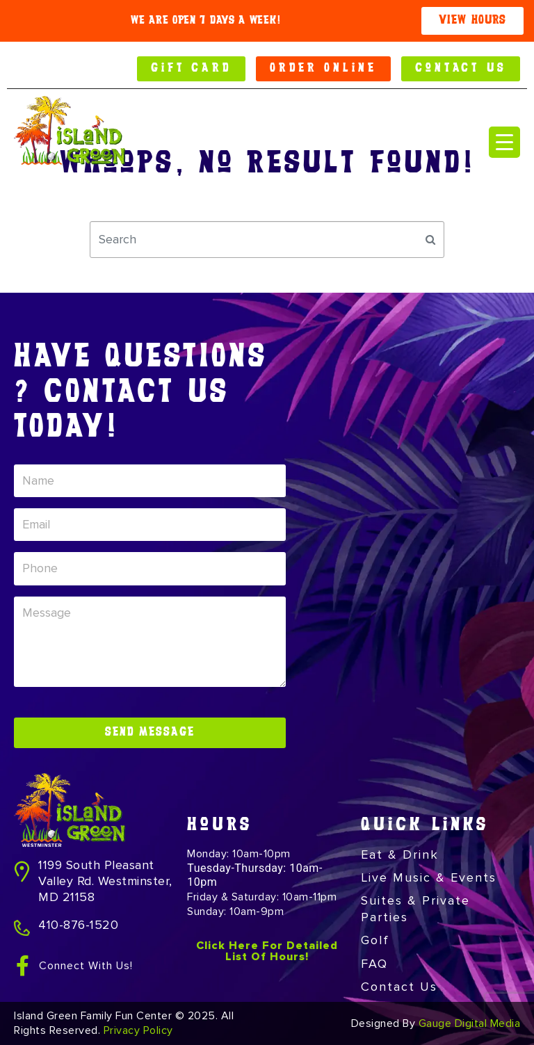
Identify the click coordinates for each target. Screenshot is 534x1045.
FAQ (374, 963)
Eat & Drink (400, 854)
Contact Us (399, 986)
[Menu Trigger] (504, 142)
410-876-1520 (78, 924)
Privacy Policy (138, 1030)
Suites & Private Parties (415, 908)
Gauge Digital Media (470, 1023)
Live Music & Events (428, 877)
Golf (375, 940)
